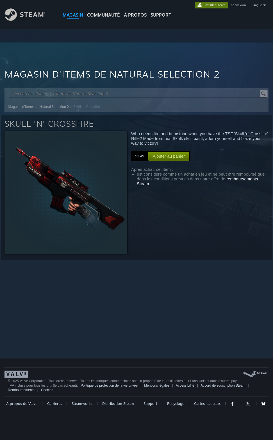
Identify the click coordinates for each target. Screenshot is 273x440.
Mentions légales (156, 385)
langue (257, 5)
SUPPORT (161, 15)
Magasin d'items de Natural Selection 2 (38, 107)
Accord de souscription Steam (223, 385)
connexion (238, 5)
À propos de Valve (21, 403)
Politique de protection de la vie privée (109, 385)
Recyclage (175, 403)
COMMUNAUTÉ (103, 15)
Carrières (54, 403)
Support (150, 403)
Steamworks (82, 403)
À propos (135, 15)
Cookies (47, 390)
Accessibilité (185, 385)
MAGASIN (73, 15)
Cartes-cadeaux (207, 403)
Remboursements (21, 390)
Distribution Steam (118, 403)
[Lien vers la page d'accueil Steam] (29, 19)
